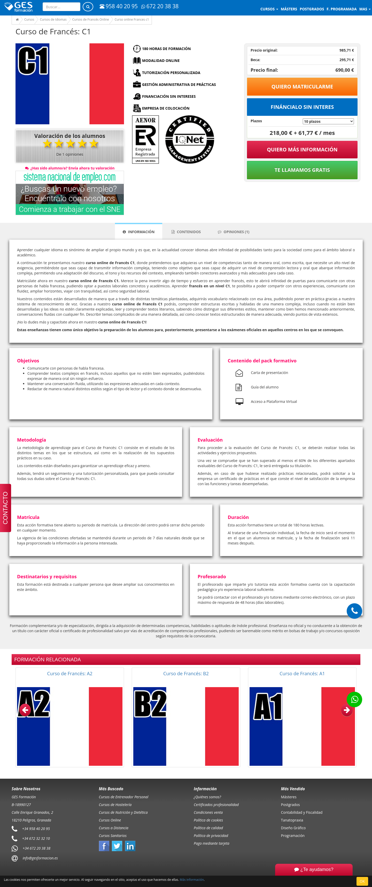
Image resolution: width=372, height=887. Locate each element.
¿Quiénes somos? (207, 796)
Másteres (289, 796)
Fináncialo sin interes (302, 106)
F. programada (342, 8)
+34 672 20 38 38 (36, 847)
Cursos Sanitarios (113, 835)
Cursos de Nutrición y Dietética (123, 812)
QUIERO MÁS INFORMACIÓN (302, 149)
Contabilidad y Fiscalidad (302, 812)
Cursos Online (110, 820)
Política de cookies (208, 820)
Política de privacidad (211, 835)
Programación (293, 835)
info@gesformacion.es (40, 857)
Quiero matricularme (302, 86)
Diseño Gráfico (293, 827)
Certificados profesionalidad (216, 804)
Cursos (269, 8)
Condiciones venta (208, 812)
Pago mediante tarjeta (211, 843)
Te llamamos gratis (302, 169)
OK (362, 881)
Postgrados (290, 804)
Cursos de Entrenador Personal (124, 796)
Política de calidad (208, 827)
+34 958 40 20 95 (36, 828)
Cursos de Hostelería (115, 804)
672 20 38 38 (160, 6)
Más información (192, 879)
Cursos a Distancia (113, 827)
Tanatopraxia (292, 820)
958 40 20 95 (119, 6)
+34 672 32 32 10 (36, 838)
